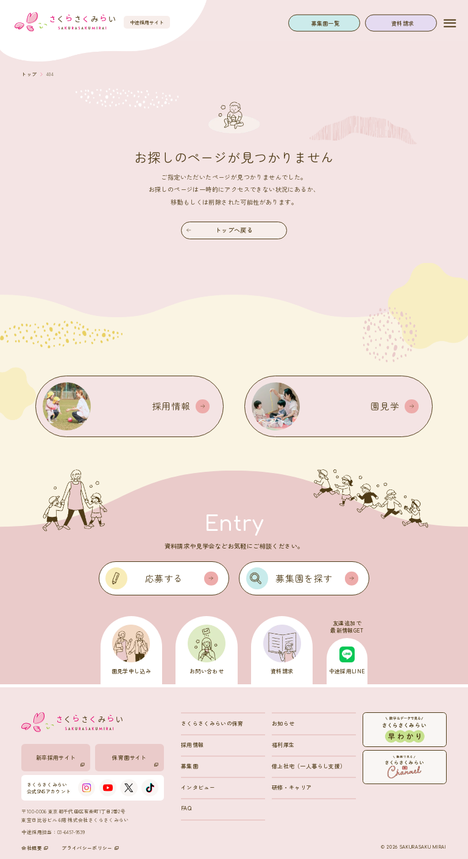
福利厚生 (283, 745)
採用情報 (192, 745)
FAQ (186, 808)
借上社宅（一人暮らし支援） (309, 766)
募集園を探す (316, 578)
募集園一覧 (325, 23)
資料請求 (402, 23)
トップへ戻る (219, 229)
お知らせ (283, 724)
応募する (181, 578)
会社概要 (34, 848)
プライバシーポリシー (90, 848)
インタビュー (198, 787)
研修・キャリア (292, 787)
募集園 (189, 766)
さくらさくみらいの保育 (212, 724)
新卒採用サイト (60, 760)
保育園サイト (135, 760)
